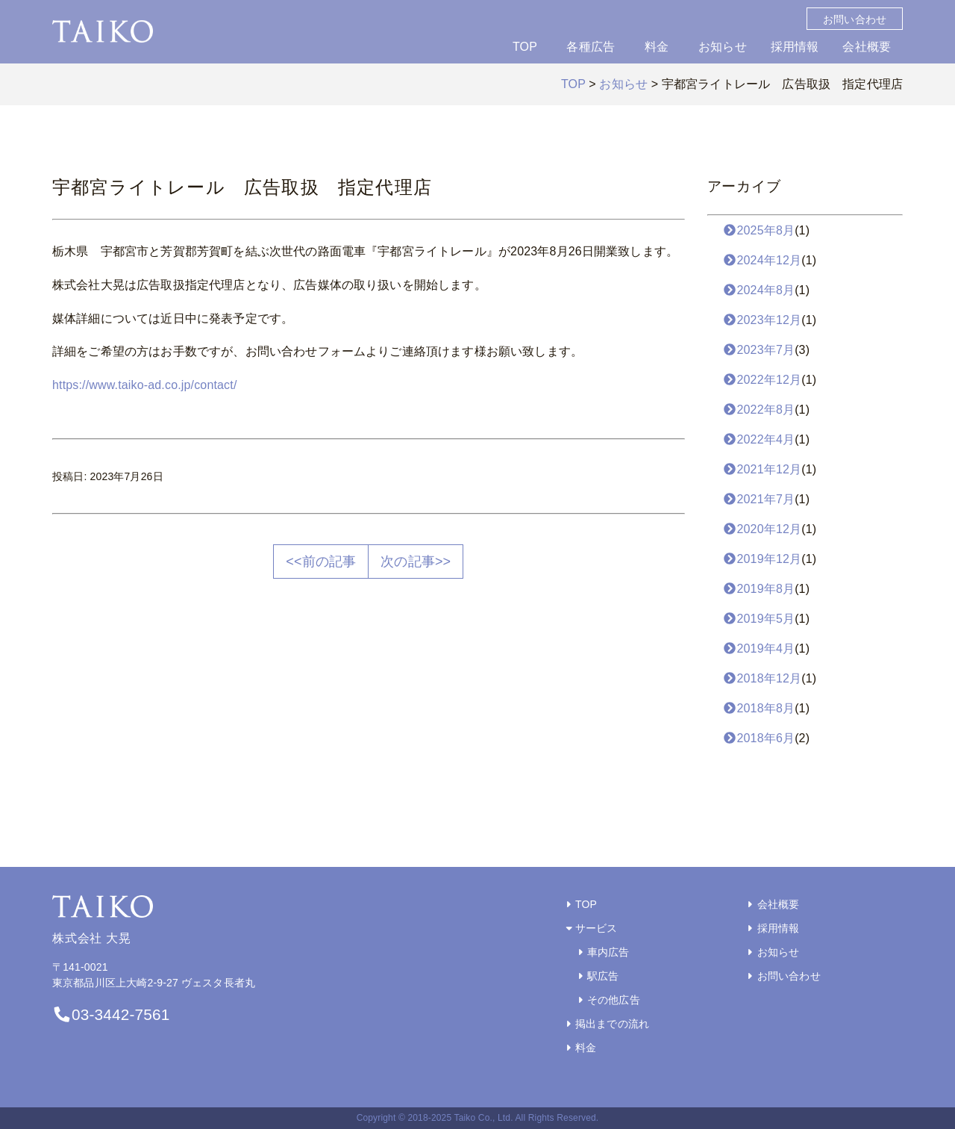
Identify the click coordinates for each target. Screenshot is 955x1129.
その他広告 (607, 1000)
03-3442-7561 (110, 1014)
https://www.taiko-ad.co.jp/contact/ (144, 385)
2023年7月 (758, 349)
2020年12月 (762, 529)
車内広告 (602, 952)
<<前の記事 (321, 561)
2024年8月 (758, 290)
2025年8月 (758, 230)
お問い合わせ (854, 19)
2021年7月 (758, 499)
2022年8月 (758, 409)
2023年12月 (762, 320)
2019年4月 (758, 648)
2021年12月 (762, 469)
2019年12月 (762, 559)
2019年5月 (758, 618)
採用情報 (795, 46)
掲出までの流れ (606, 1024)
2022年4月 (758, 439)
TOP (525, 46)
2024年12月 (762, 260)
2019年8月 (758, 588)
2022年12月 (762, 379)
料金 (656, 46)
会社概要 (866, 46)
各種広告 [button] (590, 46)
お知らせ (722, 46)
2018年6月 (758, 738)
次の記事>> (416, 561)
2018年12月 (762, 678)
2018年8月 (758, 708)
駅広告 (596, 976)
